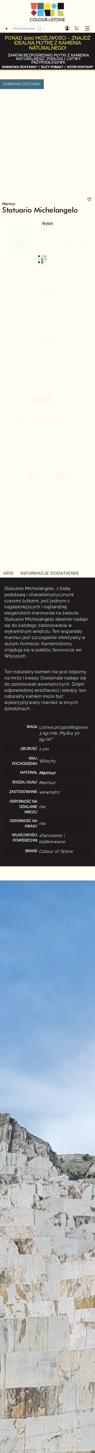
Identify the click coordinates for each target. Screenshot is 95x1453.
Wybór (47, 224)
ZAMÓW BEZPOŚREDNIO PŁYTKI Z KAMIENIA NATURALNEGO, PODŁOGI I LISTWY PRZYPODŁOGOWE (48, 58)
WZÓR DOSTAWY (80, 67)
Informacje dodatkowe (49, 573)
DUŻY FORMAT (52, 67)
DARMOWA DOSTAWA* (19, 67)
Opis (8, 573)
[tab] (49, 573)
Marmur (8, 204)
